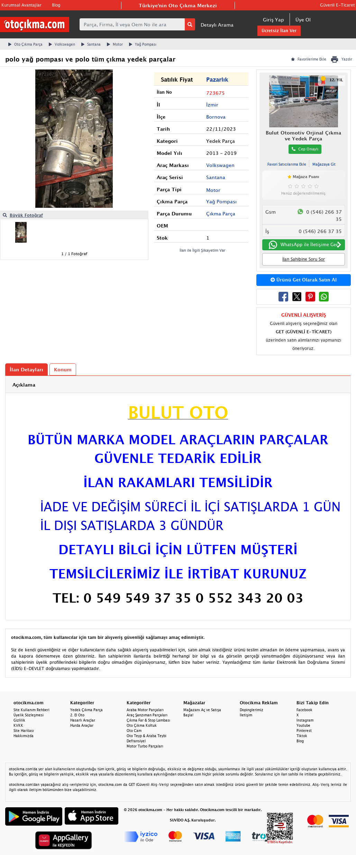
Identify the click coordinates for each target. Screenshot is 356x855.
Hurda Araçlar (81, 725)
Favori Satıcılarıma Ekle (286, 164)
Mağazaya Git (324, 164)
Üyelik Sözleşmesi (28, 715)
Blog (56, 5)
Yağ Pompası (142, 44)
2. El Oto (77, 715)
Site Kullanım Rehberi (31, 710)
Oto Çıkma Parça (25, 44)
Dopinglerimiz (251, 710)
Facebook (304, 710)
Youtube (303, 725)
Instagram (304, 720)
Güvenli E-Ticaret (337, 5)
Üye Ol (303, 19)
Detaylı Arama (217, 25)
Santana (91, 44)
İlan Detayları (26, 369)
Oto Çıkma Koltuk (142, 725)
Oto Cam (134, 730)
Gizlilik (19, 720)
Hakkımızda (23, 736)
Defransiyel (136, 741)
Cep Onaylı (305, 149)
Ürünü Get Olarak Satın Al (304, 279)
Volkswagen (62, 44)
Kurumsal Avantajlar (21, 5)
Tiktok (301, 736)
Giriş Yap (273, 19)
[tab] (178, 384)
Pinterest (304, 730)
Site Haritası (23, 730)
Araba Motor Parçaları (145, 710)
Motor (115, 44)
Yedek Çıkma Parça (86, 710)
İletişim (246, 715)
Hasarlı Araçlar (82, 720)
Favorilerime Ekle (308, 59)
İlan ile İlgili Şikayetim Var (203, 250)
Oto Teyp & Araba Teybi (146, 736)
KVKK (18, 725)
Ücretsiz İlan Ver (279, 30)
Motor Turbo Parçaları (145, 746)
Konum (63, 369)
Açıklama (23, 385)
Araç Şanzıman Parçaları (147, 715)
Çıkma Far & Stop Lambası (148, 720)
